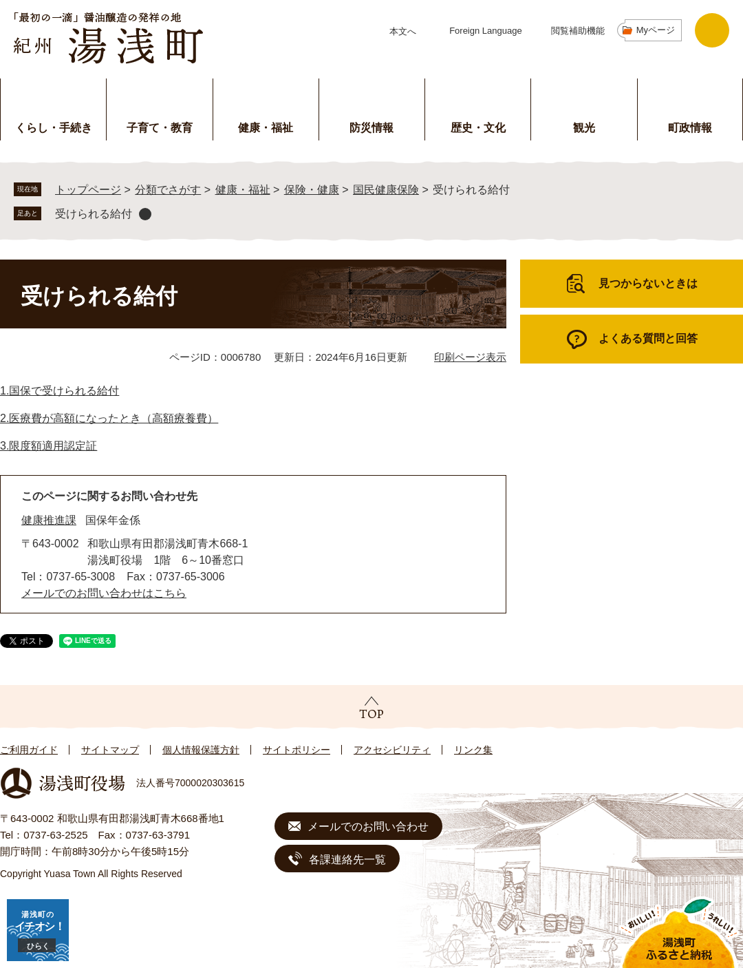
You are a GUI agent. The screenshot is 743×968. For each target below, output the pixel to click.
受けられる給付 (93, 214)
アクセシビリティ (392, 749)
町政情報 (690, 128)
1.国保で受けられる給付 (59, 391)
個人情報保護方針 (200, 749)
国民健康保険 (386, 190)
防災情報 (371, 128)
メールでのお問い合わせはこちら (103, 593)
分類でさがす (168, 190)
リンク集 (473, 749)
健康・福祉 (265, 128)
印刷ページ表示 (470, 357)
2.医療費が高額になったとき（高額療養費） (109, 418)
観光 (584, 128)
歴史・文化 (478, 128)
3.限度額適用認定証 (48, 446)
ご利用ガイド (29, 749)
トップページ (88, 190)
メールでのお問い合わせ (368, 826)
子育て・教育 (160, 128)
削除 (145, 214)
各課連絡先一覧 (347, 859)
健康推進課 (48, 520)
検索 (712, 30)
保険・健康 (311, 190)
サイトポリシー (296, 749)
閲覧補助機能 (578, 30)
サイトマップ (110, 749)
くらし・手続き (53, 128)
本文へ (402, 31)
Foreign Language (485, 30)
